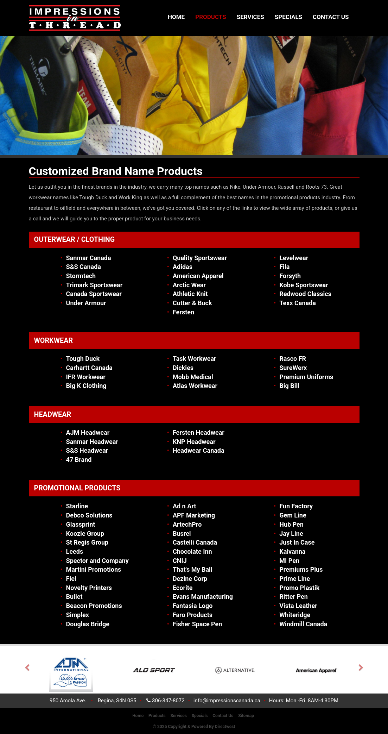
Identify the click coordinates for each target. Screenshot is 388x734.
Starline (77, 506)
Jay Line (291, 533)
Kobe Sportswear (303, 285)
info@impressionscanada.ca (226, 700)
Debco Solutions (89, 515)
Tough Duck (83, 358)
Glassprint (80, 524)
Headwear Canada (198, 450)
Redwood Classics (305, 293)
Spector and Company (97, 560)
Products (210, 16)
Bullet (74, 596)
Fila (284, 266)
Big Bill (289, 385)
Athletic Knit (190, 293)
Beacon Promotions (94, 605)
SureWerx (293, 367)
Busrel (182, 533)
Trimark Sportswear (94, 285)
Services (250, 16)
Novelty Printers (89, 587)
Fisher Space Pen (197, 624)
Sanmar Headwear (92, 441)
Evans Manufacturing (203, 596)
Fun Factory (296, 506)
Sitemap (246, 715)
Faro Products (192, 615)
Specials (288, 16)
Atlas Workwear (195, 385)
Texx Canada (297, 303)
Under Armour (86, 303)
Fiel (71, 578)
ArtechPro (187, 524)
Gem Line (292, 515)
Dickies (183, 367)
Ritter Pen (293, 596)
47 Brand (79, 459)
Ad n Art (184, 506)
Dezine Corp (190, 578)
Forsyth (290, 276)
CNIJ (180, 560)
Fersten (183, 312)
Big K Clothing (86, 385)
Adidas (182, 266)
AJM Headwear (88, 432)
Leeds (74, 551)
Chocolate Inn (192, 551)
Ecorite (183, 587)
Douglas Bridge (87, 624)
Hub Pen (291, 524)
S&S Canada (83, 266)
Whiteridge (294, 615)
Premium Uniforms (306, 377)
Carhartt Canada (89, 367)
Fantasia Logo (192, 605)
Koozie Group (85, 533)
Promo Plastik (299, 587)
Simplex (77, 615)
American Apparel (198, 276)
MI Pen (289, 560)
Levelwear (293, 258)
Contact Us (331, 16)
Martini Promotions (93, 569)
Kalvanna (292, 551)
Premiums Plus (301, 569)
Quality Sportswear (200, 258)
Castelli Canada (195, 542)
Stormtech (81, 276)
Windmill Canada (303, 624)
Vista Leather (298, 605)
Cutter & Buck (192, 303)
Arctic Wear (189, 285)
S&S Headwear (87, 450)
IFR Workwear (86, 377)
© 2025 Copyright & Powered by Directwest (194, 726)
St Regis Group (87, 542)
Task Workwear (194, 358)
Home (176, 16)
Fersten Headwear (198, 432)
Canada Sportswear (94, 293)
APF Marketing (194, 515)
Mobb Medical (193, 377)
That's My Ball (192, 569)
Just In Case (296, 542)
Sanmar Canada (88, 258)
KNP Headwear (194, 441)
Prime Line (294, 578)
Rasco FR (292, 358)
